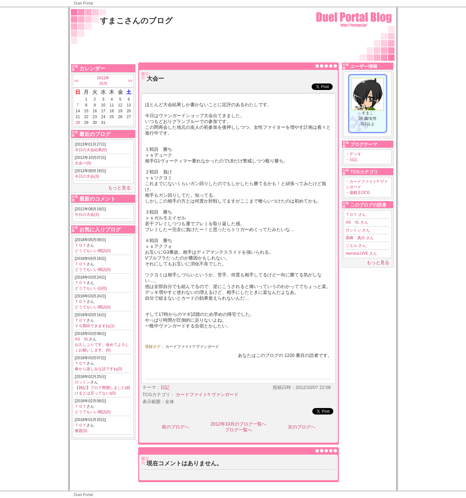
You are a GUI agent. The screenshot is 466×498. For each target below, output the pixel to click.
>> (130, 81)
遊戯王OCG (360, 192)
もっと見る (119, 187)
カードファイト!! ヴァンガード (192, 346)
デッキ (355, 154)
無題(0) (81, 430)
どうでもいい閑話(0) (93, 251)
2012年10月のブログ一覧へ (239, 423)
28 (77, 122)
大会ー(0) (83, 163)
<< (76, 81)
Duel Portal (83, 3)
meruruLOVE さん (361, 253)
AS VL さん (357, 222)
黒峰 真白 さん (360, 238)
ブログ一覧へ (238, 429)
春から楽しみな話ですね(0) (98, 369)
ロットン (82, 382)
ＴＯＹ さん (356, 214)
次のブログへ (301, 426)
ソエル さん (356, 245)
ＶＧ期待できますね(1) (95, 326)
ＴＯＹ (80, 245)
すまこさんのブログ (136, 20)
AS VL (82, 339)
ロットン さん (358, 230)
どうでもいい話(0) (91, 288)
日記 (353, 159)
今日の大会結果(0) (91, 150)
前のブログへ (175, 426)
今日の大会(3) (87, 176)
